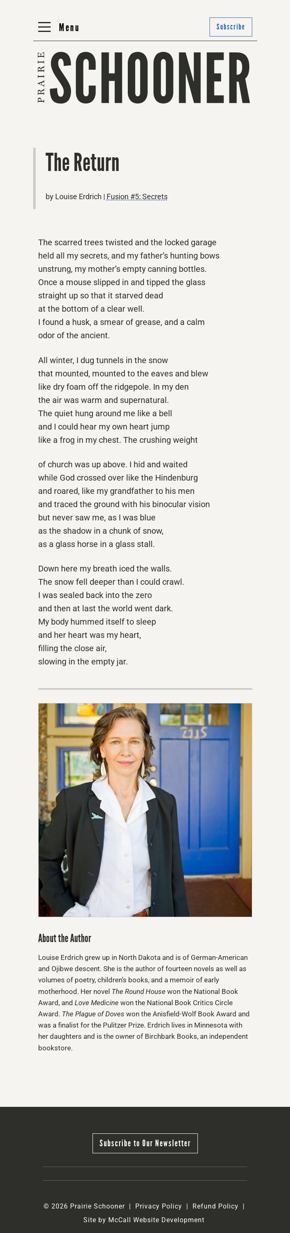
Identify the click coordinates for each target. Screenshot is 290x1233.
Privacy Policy (158, 1206)
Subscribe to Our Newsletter (145, 1143)
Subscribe (231, 27)
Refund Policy (216, 1206)
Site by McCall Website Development (144, 1220)
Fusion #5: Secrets (137, 196)
